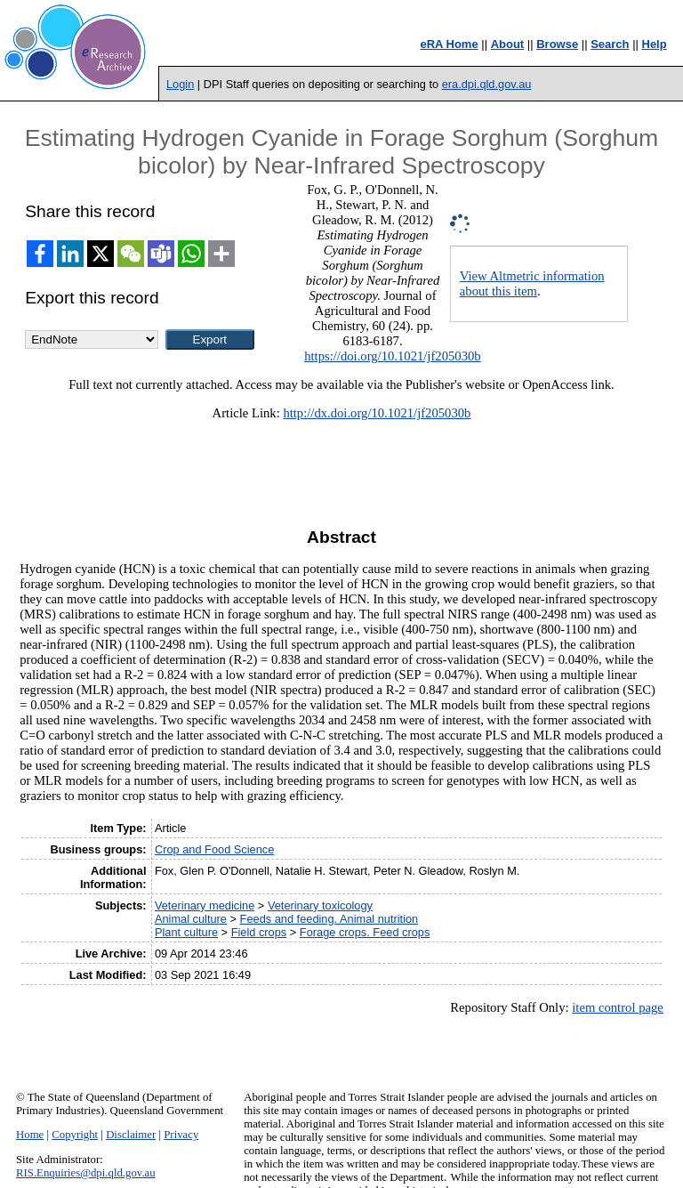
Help (654, 44)
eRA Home (449, 44)
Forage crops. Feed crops (365, 932)
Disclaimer (131, 1134)
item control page (617, 1007)
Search (610, 44)
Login (180, 84)
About (508, 44)
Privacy (181, 1134)
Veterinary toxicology (320, 905)
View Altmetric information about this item (532, 283)
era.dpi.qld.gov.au (487, 84)
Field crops (259, 932)
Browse (557, 44)
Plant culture (186, 932)
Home (30, 1134)
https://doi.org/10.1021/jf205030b (392, 356)
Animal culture (191, 918)
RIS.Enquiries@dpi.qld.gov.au (86, 1173)
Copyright (75, 1134)
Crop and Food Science (214, 849)
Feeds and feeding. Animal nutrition (329, 918)
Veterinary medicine (204, 905)
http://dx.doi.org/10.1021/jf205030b (376, 413)
